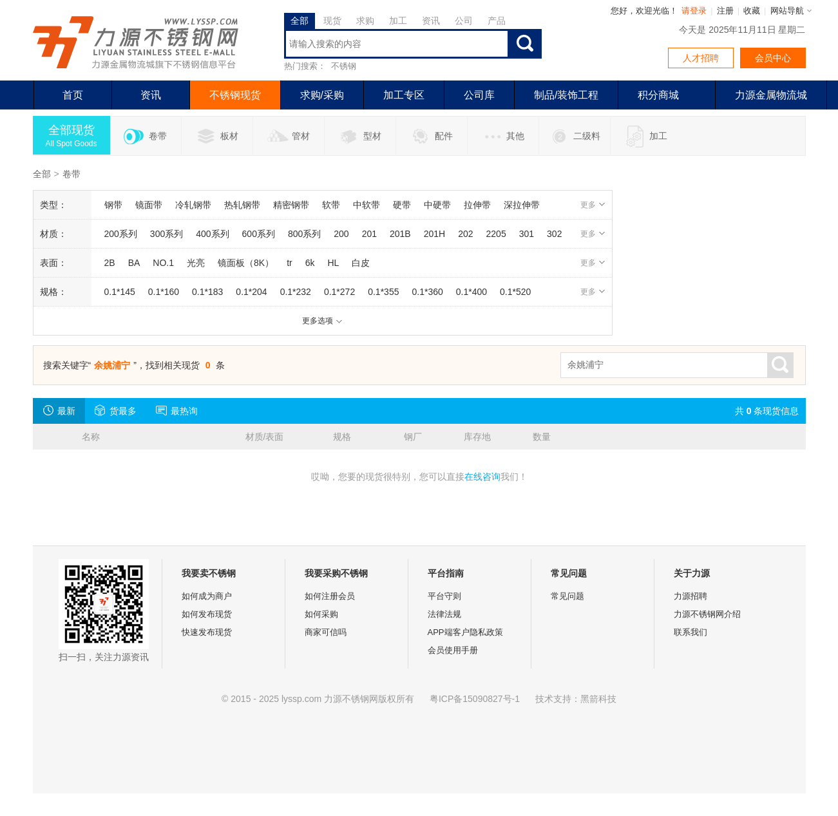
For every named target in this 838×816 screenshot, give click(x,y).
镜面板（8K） (246, 263)
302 (554, 234)
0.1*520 (515, 292)
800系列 (304, 234)
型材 (359, 136)
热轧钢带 (242, 205)
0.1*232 (295, 292)
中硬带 (437, 205)
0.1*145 (119, 292)
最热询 (177, 410)
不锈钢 (343, 66)
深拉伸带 (522, 205)
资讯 (431, 20)
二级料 (574, 136)
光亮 (196, 263)
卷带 (145, 136)
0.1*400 (471, 292)
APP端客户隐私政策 (465, 632)
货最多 (116, 410)
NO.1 (163, 263)
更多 (592, 204)
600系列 (258, 234)
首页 (72, 95)
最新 (59, 410)
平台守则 (444, 596)
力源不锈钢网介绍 (707, 614)
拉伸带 (477, 205)
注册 (725, 10)
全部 (299, 20)
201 (369, 234)
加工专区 (403, 95)
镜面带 (148, 205)
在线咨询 (482, 476)
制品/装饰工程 (566, 95)
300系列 (166, 234)
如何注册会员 (330, 596)
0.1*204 (251, 292)
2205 (496, 234)
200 (341, 234)
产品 (497, 20)
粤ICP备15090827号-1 (475, 699)
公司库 (479, 95)
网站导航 (787, 10)
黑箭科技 (598, 699)
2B (109, 263)
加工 (398, 20)
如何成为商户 (207, 596)
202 (465, 234)
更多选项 (322, 320)
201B (400, 234)
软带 (331, 205)
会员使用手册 (453, 650)
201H (434, 234)
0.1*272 (339, 292)
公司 (464, 20)
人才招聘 (701, 58)
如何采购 (321, 614)
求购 (365, 20)
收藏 (751, 10)
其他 (502, 136)
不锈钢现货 (235, 95)
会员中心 (773, 58)
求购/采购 (322, 95)
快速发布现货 (207, 632)
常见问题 (567, 596)
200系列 (120, 234)
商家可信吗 (326, 632)
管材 (288, 136)
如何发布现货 (207, 614)
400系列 (212, 234)
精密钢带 (291, 205)
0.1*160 (163, 292)
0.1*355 (383, 292)
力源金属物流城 (771, 95)
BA (134, 263)
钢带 (113, 205)
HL (333, 263)
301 (526, 234)
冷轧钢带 (193, 205)
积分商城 (658, 95)
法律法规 (444, 614)
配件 (431, 136)
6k (310, 263)
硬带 (402, 205)
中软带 (366, 205)
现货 (332, 20)
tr (289, 263)
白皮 (361, 263)
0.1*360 (427, 292)
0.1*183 (207, 292)
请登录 (694, 10)
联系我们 (690, 632)
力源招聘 (690, 596)
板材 (216, 136)
